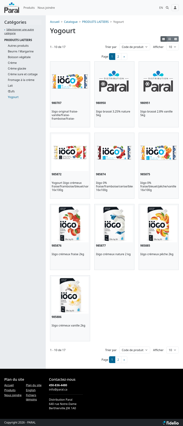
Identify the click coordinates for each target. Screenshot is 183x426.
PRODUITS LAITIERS (18, 40)
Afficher (158, 47)
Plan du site (33, 385)
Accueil (55, 22)
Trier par (111, 47)
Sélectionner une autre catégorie (19, 31)
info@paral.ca (58, 389)
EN (161, 8)
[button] (167, 8)
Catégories (15, 22)
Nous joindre (46, 8)
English (31, 390)
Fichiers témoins (31, 397)
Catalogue (71, 22)
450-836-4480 (58, 385)
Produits (29, 8)
